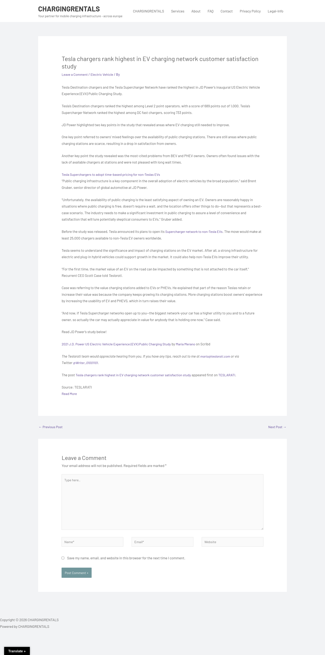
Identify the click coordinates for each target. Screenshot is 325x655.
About (195, 11)
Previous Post (51, 427)
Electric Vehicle (104, 74)
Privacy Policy (250, 11)
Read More (70, 393)
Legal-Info (275, 11)
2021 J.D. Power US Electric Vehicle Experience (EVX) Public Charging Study (119, 344)
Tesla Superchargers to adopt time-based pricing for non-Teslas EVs (113, 174)
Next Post (276, 427)
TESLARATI (232, 375)
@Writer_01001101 (86, 362)
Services (177, 11)
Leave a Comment (75, 74)
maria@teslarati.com (216, 356)
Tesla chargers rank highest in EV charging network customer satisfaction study (136, 375)
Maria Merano (191, 344)
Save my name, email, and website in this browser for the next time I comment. (126, 561)
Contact (227, 11)
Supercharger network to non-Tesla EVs (195, 231)
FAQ (210, 11)
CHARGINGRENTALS (70, 8)
